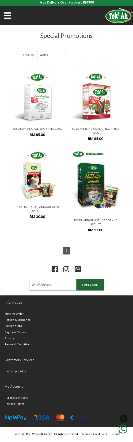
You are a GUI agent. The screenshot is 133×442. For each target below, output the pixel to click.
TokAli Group (44, 434)
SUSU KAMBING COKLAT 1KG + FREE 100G (95, 130)
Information (13, 302)
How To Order (14, 313)
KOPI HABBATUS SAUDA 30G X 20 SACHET (37, 209)
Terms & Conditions (18, 344)
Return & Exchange (18, 319)
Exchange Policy (16, 371)
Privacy (10, 338)
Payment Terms (15, 332)
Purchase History (16, 397)
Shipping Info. (14, 326)
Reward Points (14, 403)
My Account (14, 386)
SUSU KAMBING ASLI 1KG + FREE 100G (37, 128)
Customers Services (19, 360)
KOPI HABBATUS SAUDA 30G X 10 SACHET (95, 222)
